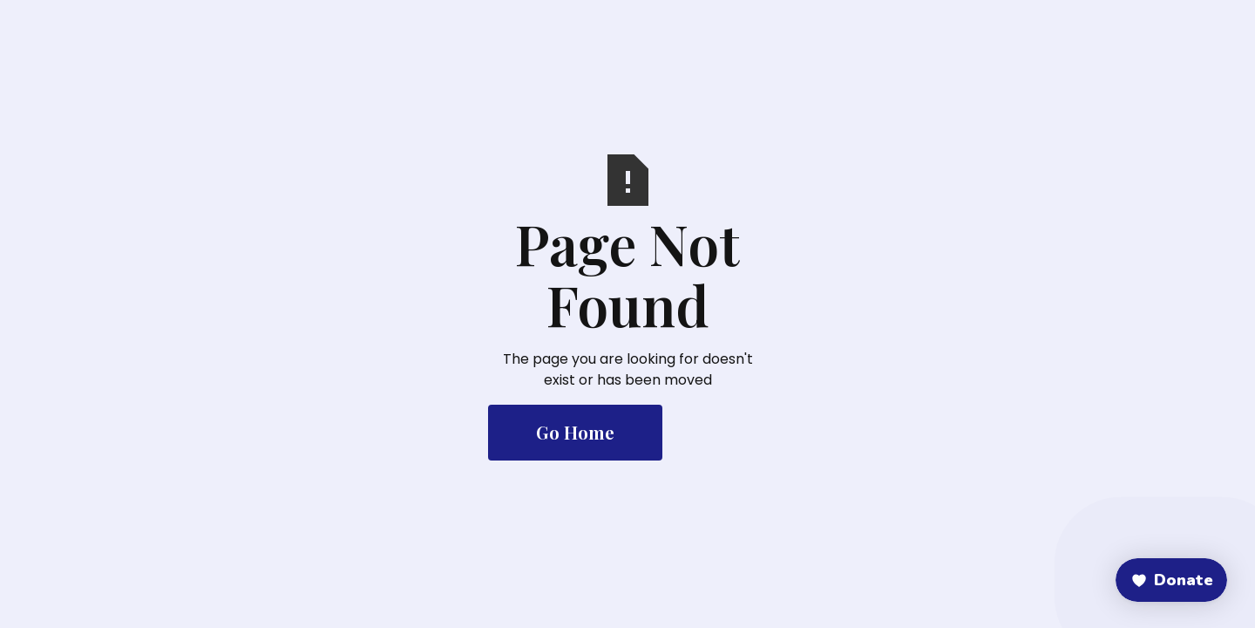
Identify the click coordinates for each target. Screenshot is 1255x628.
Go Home (575, 432)
